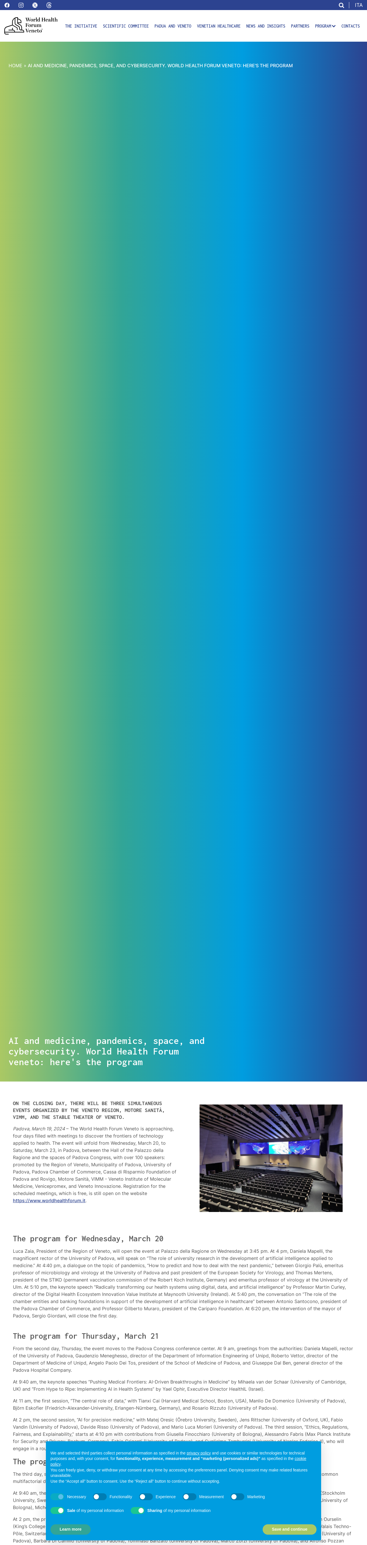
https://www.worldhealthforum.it (49, 1200)
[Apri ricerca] (341, 5)
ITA (359, 5)
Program (325, 26)
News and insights (265, 26)
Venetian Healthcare (219, 26)
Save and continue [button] (289, 1529)
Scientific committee (126, 26)
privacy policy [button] (199, 1453)
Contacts (350, 26)
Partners (300, 26)
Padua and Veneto (173, 26)
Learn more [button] (70, 1529)
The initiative (81, 26)
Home (15, 65)
